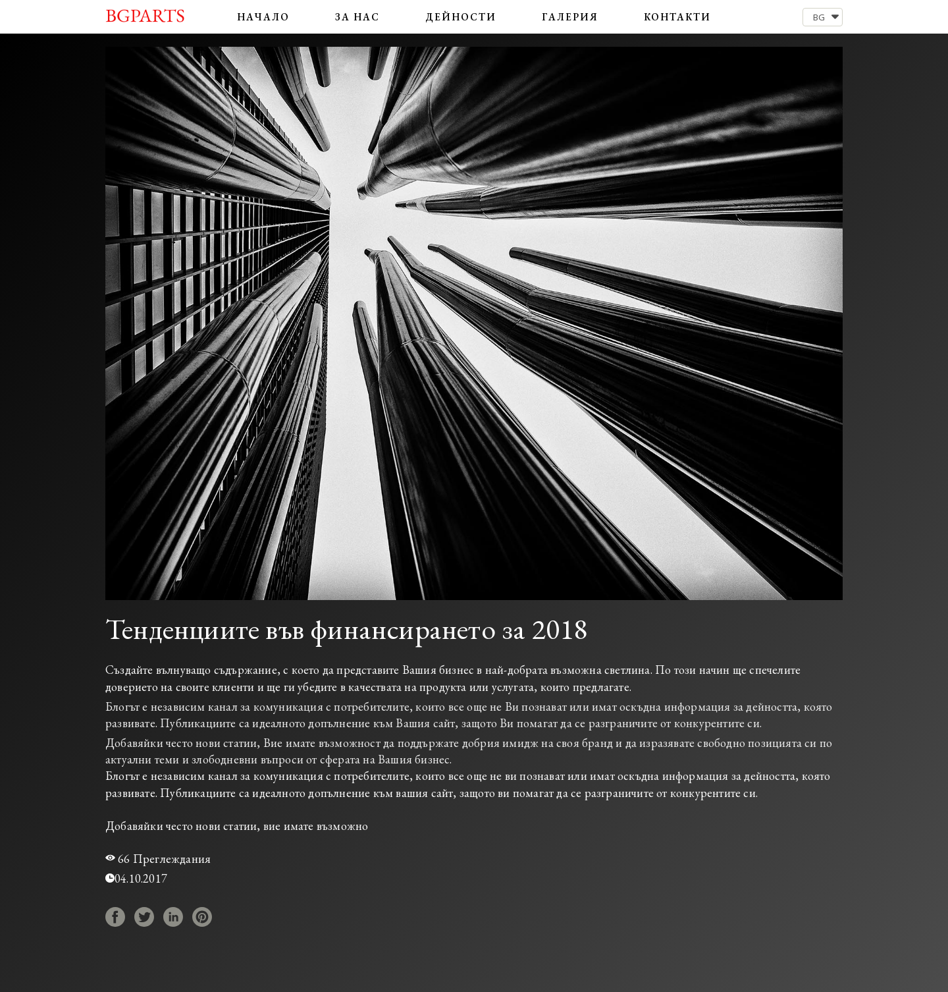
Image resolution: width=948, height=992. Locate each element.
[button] (823, 17)
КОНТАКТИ (677, 17)
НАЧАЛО (263, 17)
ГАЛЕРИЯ (570, 17)
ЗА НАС (357, 17)
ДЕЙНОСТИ (461, 17)
